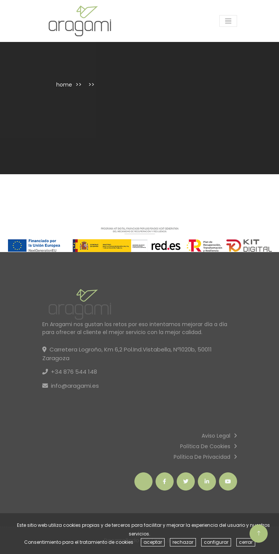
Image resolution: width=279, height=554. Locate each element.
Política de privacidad (202, 457)
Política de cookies (205, 446)
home (64, 84)
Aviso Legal (216, 435)
